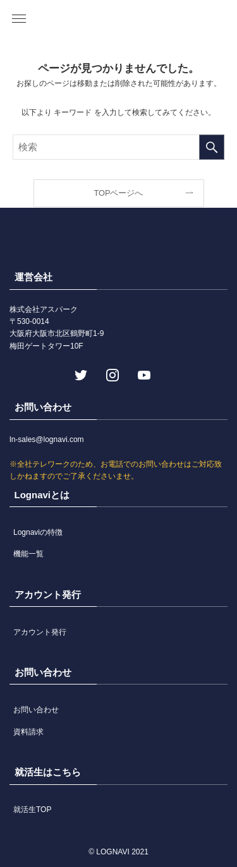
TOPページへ (118, 193)
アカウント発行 (39, 632)
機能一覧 (28, 553)
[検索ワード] (118, 147)
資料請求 (28, 731)
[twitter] (79, 374)
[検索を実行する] (211, 147)
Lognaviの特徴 (38, 532)
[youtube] (143, 374)
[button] (19, 19)
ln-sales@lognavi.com (46, 439)
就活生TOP (32, 809)
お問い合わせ (36, 709)
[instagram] (111, 374)
